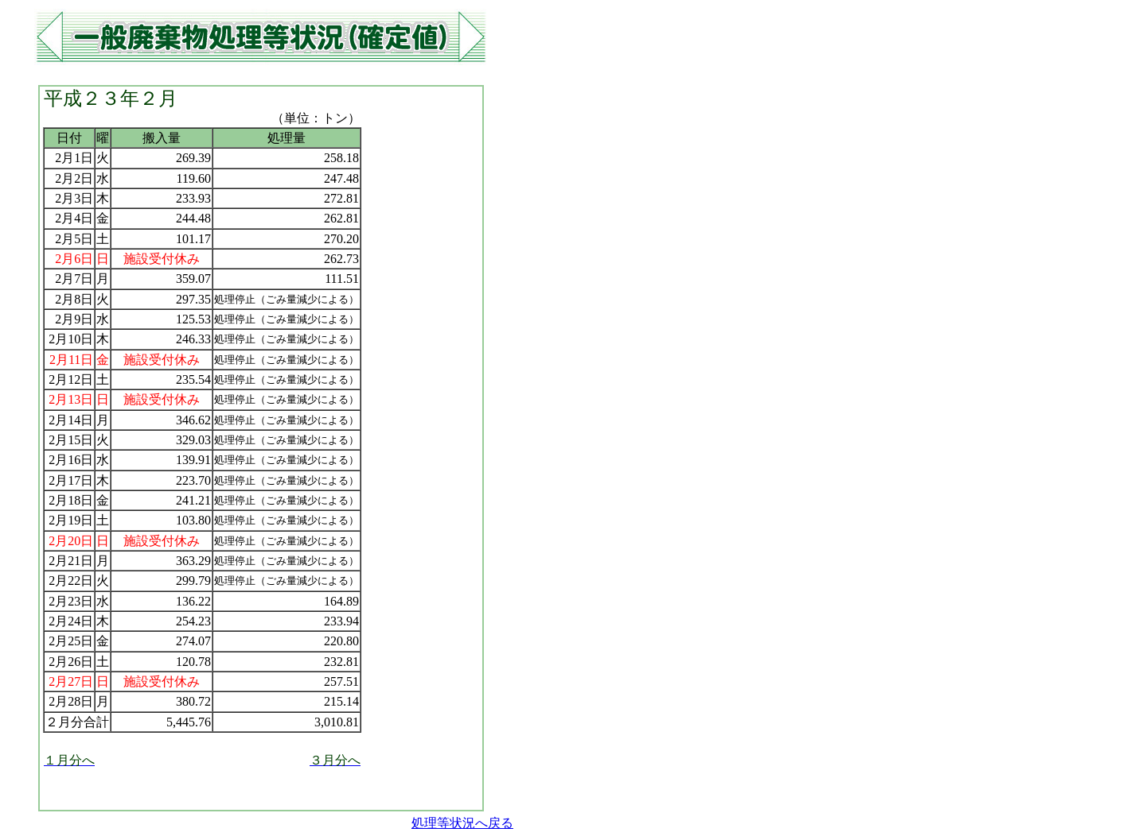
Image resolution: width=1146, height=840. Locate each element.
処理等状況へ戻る (462, 823)
